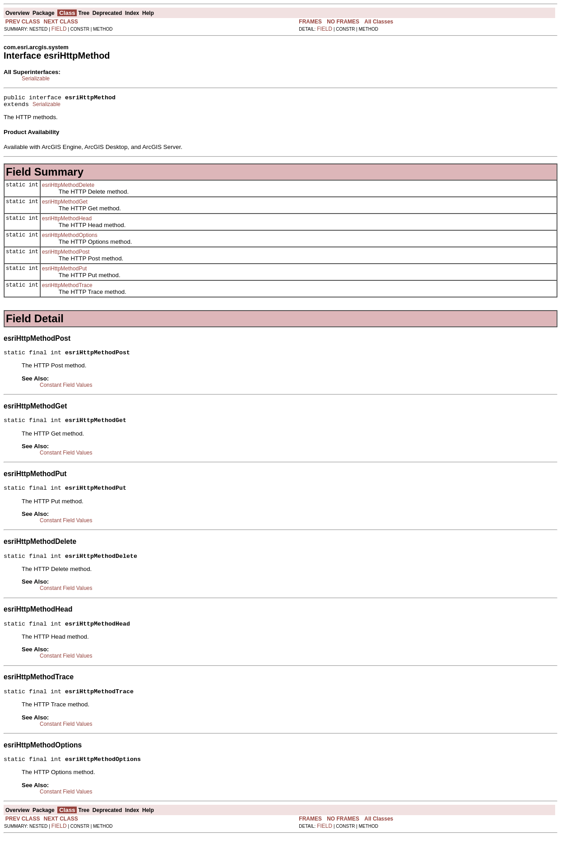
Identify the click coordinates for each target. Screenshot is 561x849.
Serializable (36, 78)
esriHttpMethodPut (64, 271)
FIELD (59, 29)
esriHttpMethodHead (67, 221)
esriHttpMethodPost (65, 254)
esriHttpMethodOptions (69, 238)
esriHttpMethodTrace (67, 288)
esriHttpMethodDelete (68, 188)
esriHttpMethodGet (65, 204)
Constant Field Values (66, 389)
